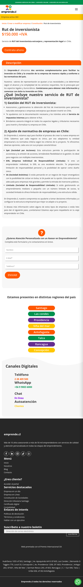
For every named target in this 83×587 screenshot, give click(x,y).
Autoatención (26, 401)
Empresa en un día (12, 491)
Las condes (41, 314)
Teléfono (22, 374)
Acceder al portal (11, 484)
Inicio (4, 23)
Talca (41, 338)
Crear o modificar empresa (19, 23)
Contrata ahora (14, 50)
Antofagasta (41, 332)
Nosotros (8, 466)
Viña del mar (41, 326)
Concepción (41, 350)
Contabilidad (9, 507)
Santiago (41, 308)
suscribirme (72, 534)
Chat (18, 393)
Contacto (8, 472)
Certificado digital (11, 504)
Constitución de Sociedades (16, 498)
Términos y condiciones (14, 517)
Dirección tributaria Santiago (16, 501)
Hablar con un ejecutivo (14, 520)
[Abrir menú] (76, 9)
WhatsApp (23, 382)
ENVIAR (12, 275)
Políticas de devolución (14, 513)
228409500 (18, 2)
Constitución (37, 23)
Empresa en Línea (12, 494)
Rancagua (41, 344)
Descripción (13, 63)
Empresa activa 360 (9, 17)
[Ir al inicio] (8, 9)
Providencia (41, 320)
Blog (6, 469)
